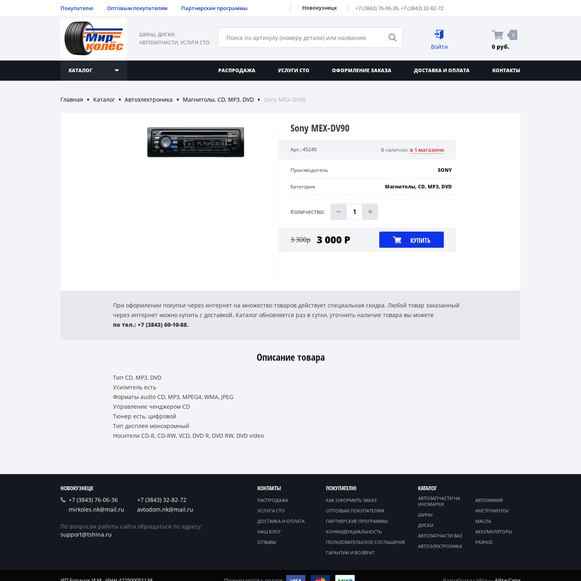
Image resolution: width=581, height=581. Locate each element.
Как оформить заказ (351, 500)
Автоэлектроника (149, 99)
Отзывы (266, 542)
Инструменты (491, 511)
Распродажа (236, 70)
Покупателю (77, 8)
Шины (425, 515)
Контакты (506, 70)
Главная (72, 99)
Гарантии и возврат (350, 553)
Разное (484, 542)
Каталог (104, 99)
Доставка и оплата (442, 70)
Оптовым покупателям (137, 8)
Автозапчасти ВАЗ (440, 536)
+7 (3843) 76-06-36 (376, 8)
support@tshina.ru (86, 534)
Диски (425, 525)
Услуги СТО (293, 70)
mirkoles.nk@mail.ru (96, 509)
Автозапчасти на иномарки (439, 501)
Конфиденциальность (354, 532)
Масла (483, 521)
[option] (195, 201)
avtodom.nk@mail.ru (165, 509)
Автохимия (489, 500)
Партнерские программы (214, 8)
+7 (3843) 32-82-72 (422, 8)
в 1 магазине (427, 149)
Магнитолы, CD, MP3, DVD (218, 99)
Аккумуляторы (493, 532)
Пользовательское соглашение (365, 542)
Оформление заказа (361, 70)
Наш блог (269, 532)
